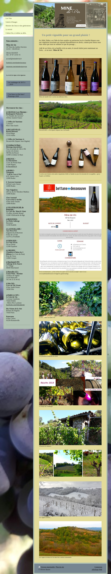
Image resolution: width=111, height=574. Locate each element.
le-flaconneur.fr (11, 166)
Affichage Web (97, 569)
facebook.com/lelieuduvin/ (15, 305)
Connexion (98, 567)
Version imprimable (47, 567)
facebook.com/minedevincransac (16, 63)
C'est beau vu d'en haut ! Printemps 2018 (17, 95)
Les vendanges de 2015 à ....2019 (16, 83)
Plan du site (60, 567)
